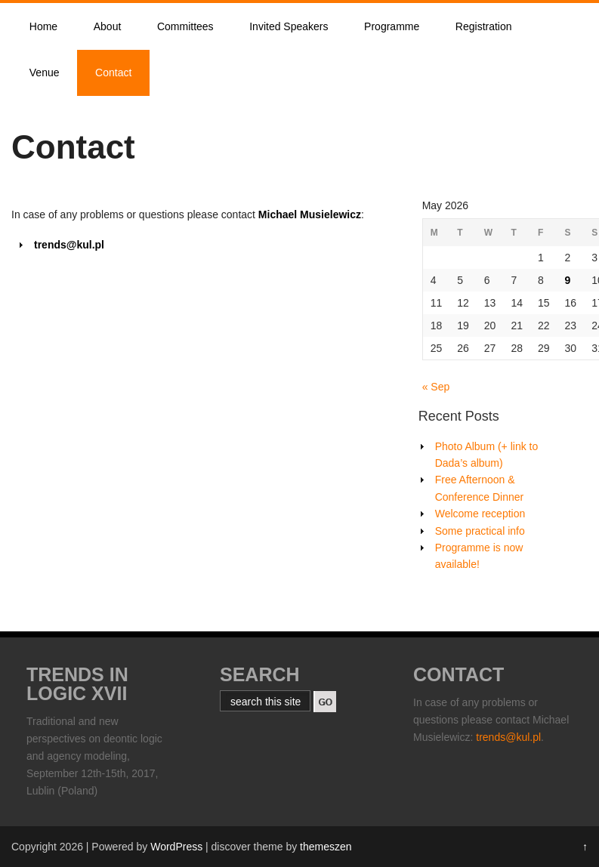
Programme (391, 26)
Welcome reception (480, 514)
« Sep (436, 387)
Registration (483, 26)
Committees (185, 26)
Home (43, 26)
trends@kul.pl (508, 737)
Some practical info (480, 531)
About (108, 26)
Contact (113, 72)
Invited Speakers (288, 26)
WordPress (176, 847)
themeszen (325, 847)
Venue (44, 72)
